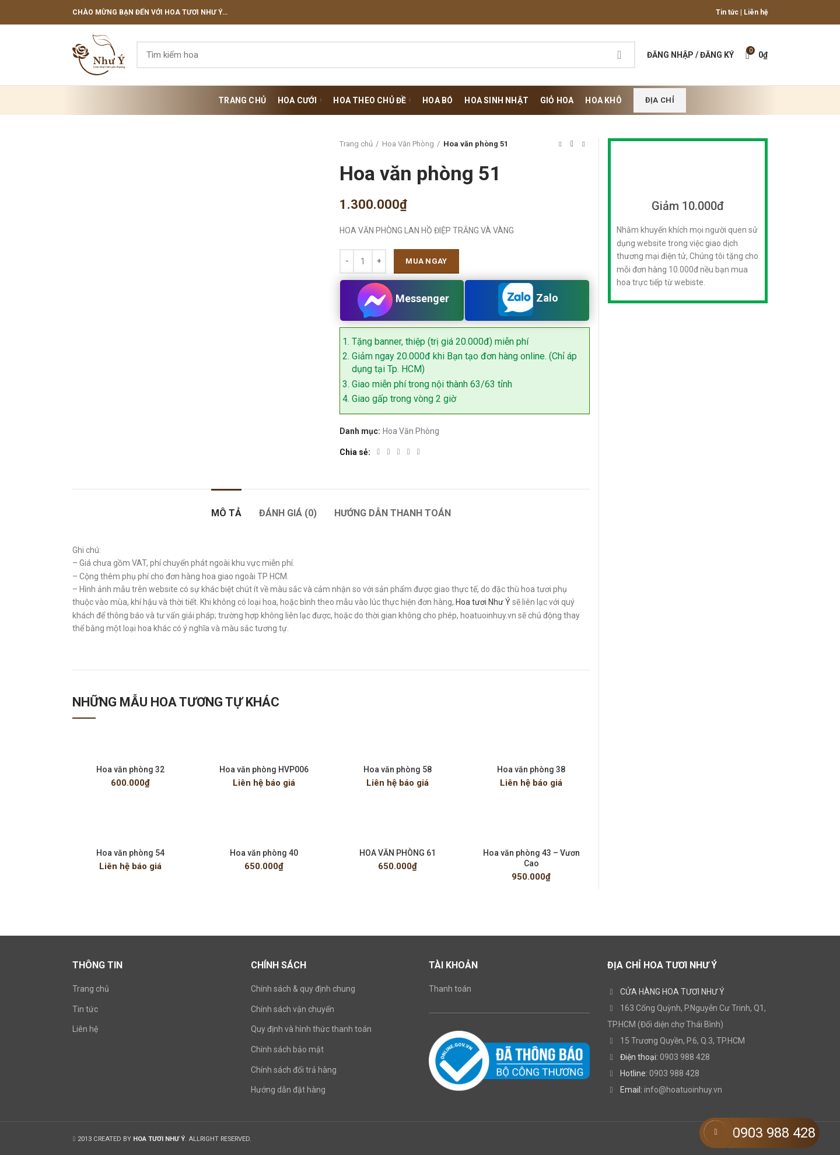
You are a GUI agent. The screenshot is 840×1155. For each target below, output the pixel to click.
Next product (583, 144)
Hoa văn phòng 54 (130, 853)
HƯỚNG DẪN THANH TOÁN (392, 513)
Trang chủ (356, 143)
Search (619, 54)
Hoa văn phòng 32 (130, 769)
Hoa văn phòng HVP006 (264, 769)
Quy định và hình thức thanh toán (311, 1029)
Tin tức (727, 12)
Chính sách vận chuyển (292, 1009)
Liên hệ (756, 12)
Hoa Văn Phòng (408, 143)
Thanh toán (450, 988)
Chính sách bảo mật (287, 1049)
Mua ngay (426, 261)
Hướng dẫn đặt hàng (288, 1089)
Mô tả (226, 513)
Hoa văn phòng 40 (264, 853)
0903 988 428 (685, 1057)
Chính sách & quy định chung (303, 988)
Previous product (560, 144)
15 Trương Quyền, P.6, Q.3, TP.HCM (682, 1040)
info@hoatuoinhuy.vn (683, 1089)
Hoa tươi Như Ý (483, 602)
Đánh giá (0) (288, 513)
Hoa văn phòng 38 (531, 769)
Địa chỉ (659, 100)
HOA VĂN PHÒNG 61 (397, 853)
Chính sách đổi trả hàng (294, 1069)
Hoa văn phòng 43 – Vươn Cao (531, 858)
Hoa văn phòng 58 (397, 769)
